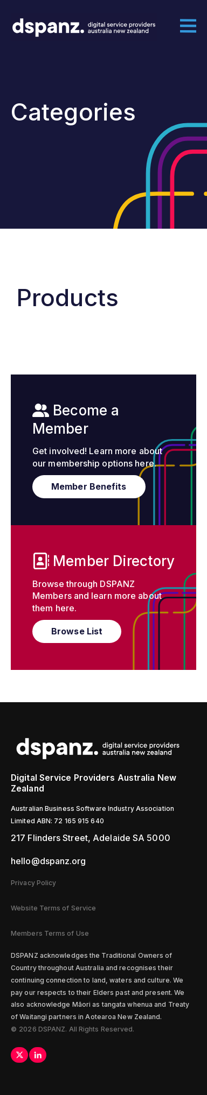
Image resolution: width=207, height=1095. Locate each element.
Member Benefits (89, 486)
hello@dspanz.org (48, 861)
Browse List (76, 631)
